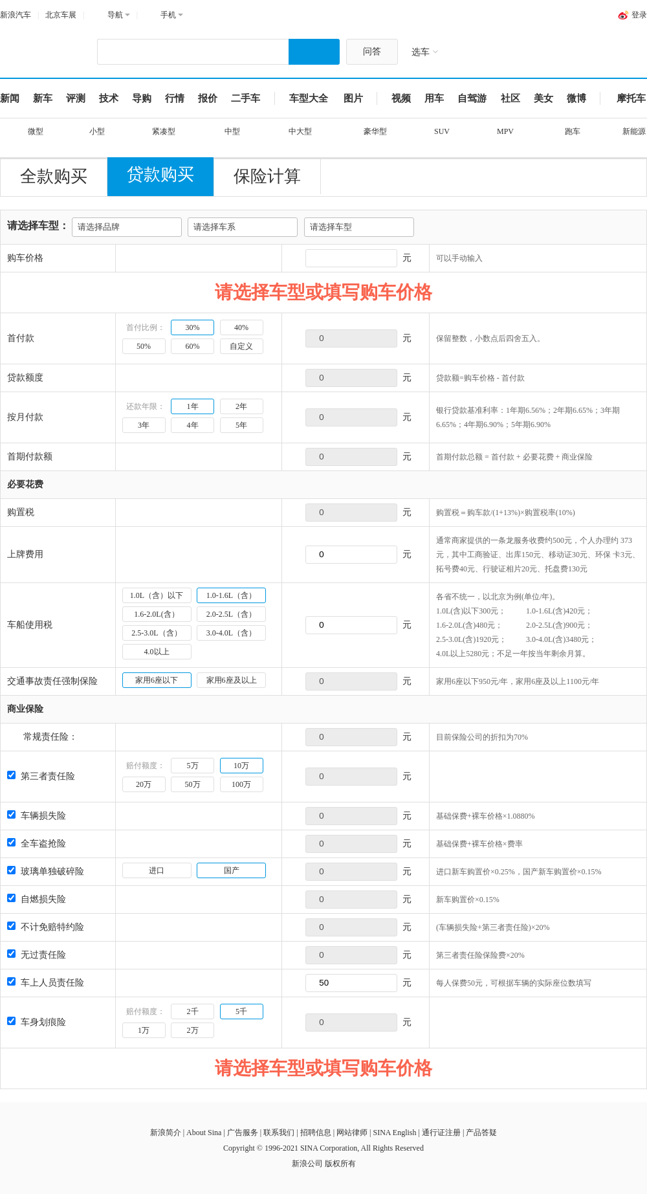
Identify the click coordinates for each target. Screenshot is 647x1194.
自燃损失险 (36, 899)
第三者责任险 (41, 776)
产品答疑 (481, 1132)
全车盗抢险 (36, 843)
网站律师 (351, 1132)
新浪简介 (165, 1132)
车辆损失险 (36, 816)
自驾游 (472, 98)
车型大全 (308, 98)
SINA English (394, 1132)
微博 (576, 98)
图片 (353, 98)
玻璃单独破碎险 (45, 871)
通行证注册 (441, 1132)
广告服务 (242, 1132)
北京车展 (60, 14)
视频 (401, 98)
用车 (434, 98)
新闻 (9, 98)
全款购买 (53, 176)
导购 (141, 98)
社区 (510, 98)
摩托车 (631, 98)
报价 (207, 98)
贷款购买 (160, 174)
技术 (108, 98)
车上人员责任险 (45, 983)
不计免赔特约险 (45, 927)
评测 (75, 98)
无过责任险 (36, 955)
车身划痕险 (36, 1022)
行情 (174, 98)
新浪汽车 (15, 14)
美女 (543, 98)
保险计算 (267, 176)
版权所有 (340, 1163)
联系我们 (278, 1132)
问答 (372, 51)
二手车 (245, 98)
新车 (42, 98)
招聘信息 (315, 1132)
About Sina (203, 1132)
